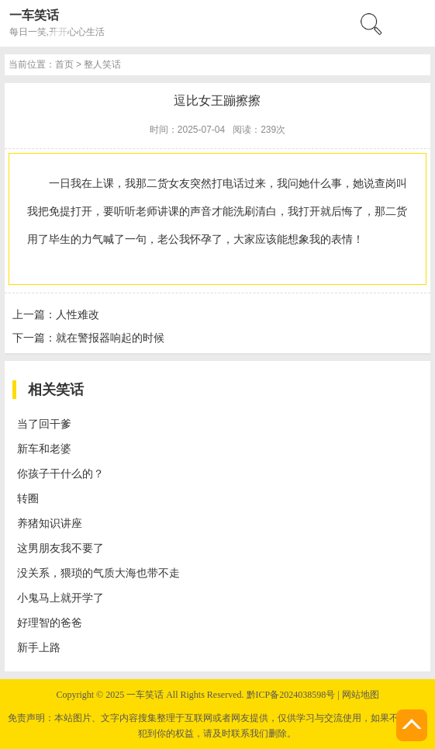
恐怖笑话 (62, 261)
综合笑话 (62, 375)
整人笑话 (62, 244)
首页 (49, 212)
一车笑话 (43, 50)
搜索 (163, 169)
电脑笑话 (62, 293)
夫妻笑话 (62, 359)
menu (20, 185)
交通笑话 (62, 326)
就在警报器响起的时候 (118, 606)
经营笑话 (62, 310)
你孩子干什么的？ (86, 704)
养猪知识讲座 (74, 737)
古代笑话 (62, 277)
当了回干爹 (68, 671)
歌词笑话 (62, 342)
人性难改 (80, 577)
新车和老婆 (68, 688)
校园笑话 (62, 228)
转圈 (49, 720)
